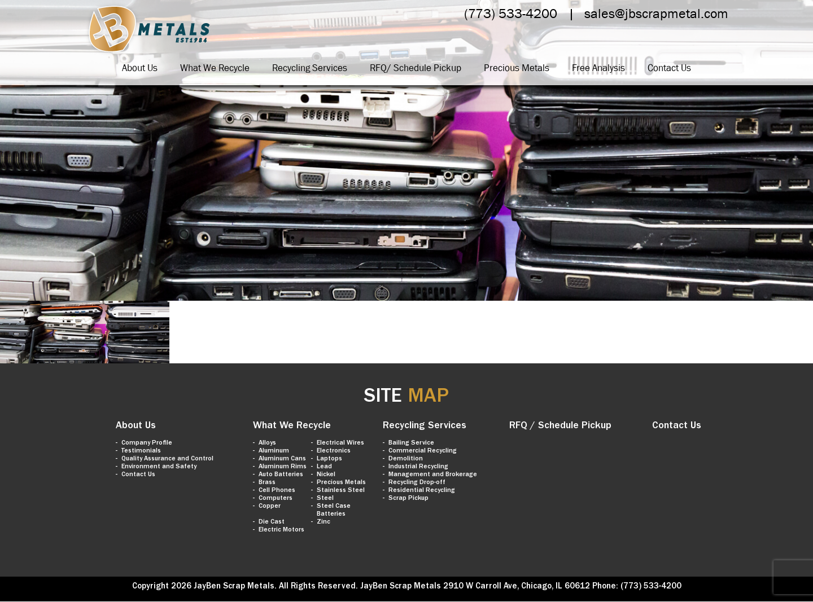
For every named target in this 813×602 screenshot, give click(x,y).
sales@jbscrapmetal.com (656, 13)
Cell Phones (277, 490)
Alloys (267, 443)
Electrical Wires (340, 443)
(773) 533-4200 (510, 13)
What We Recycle (215, 67)
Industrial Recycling (418, 467)
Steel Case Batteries (334, 510)
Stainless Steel (341, 490)
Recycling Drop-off (416, 483)
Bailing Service (411, 443)
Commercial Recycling (422, 451)
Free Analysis (598, 67)
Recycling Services (309, 67)
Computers (275, 498)
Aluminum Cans (282, 459)
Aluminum (274, 451)
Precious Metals (516, 67)
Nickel (326, 475)
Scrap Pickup (408, 498)
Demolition (405, 459)
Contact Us (669, 67)
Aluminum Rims (283, 467)
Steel (325, 498)
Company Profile (146, 443)
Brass (267, 483)
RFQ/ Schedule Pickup (415, 67)
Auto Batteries (281, 475)
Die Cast (272, 522)
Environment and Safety (158, 467)
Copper (270, 506)
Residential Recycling (421, 490)
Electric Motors (281, 530)
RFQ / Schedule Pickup (560, 426)
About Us (140, 67)
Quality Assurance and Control (167, 459)
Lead (324, 467)
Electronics (334, 451)
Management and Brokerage (432, 475)
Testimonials (141, 451)
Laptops (329, 459)
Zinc (323, 522)
